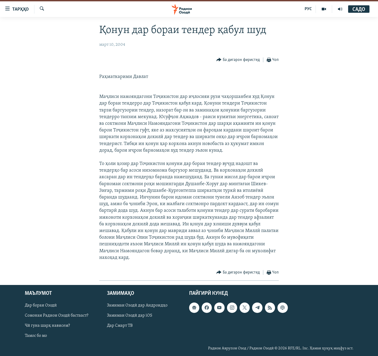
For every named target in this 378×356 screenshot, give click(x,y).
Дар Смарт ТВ (120, 326)
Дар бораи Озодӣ (41, 305)
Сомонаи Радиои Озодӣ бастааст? (56, 315)
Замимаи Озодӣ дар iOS (129, 315)
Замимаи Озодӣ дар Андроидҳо (137, 305)
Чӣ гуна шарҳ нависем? (47, 326)
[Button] (238, 60)
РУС (308, 9)
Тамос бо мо (36, 336)
